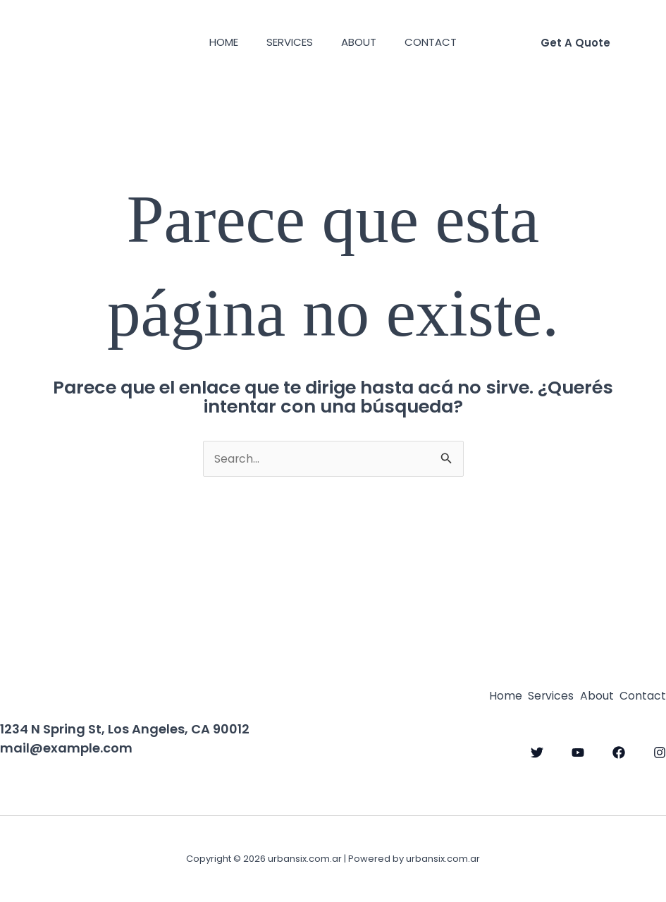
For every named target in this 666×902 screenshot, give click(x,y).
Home (213, 42)
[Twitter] (537, 749)
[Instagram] (659, 749)
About (362, 42)
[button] (575, 42)
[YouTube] (578, 749)
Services (286, 42)
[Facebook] (618, 749)
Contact (441, 42)
